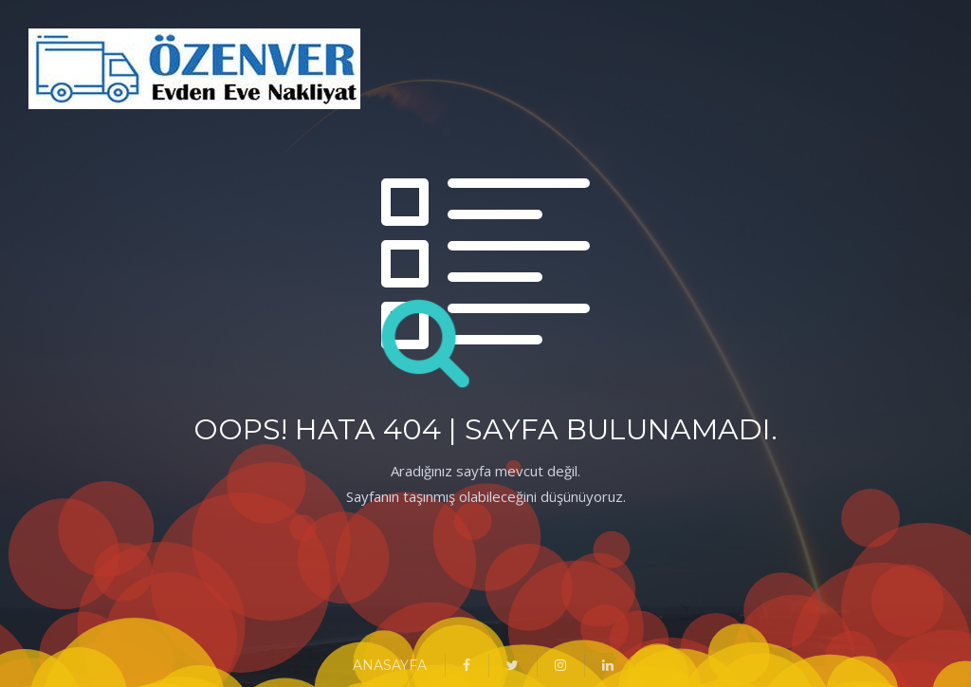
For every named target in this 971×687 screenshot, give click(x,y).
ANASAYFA (390, 665)
